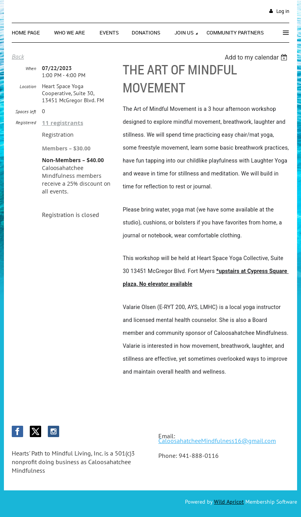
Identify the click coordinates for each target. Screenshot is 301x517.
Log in (282, 11)
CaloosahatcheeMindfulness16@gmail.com (217, 441)
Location (28, 86)
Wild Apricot (229, 501)
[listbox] (257, 57)
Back (18, 56)
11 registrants (62, 123)
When (30, 68)
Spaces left (25, 111)
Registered (26, 122)
